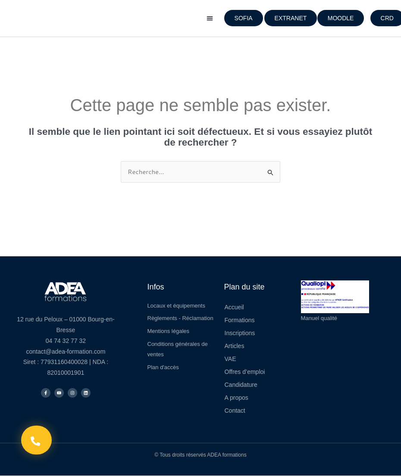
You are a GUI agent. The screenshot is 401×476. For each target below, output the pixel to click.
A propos (236, 397)
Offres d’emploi (245, 371)
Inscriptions (240, 333)
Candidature (241, 384)
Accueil (234, 307)
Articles (234, 345)
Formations (240, 320)
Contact (235, 410)
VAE (230, 358)
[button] (210, 18)
